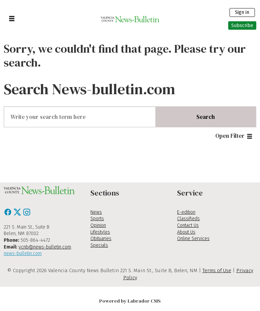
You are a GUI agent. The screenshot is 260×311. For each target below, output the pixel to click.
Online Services (193, 238)
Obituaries (100, 238)
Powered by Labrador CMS (130, 300)
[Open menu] (12, 19)
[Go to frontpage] (130, 18)
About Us (186, 232)
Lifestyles (100, 232)
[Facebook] (8, 214)
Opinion (98, 225)
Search (205, 117)
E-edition (186, 212)
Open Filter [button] (229, 136)
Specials (99, 245)
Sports (97, 219)
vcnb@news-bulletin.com (45, 247)
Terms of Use (216, 270)
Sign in (242, 12)
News (96, 212)
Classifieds (188, 219)
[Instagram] (27, 214)
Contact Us (188, 225)
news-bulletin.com (23, 253)
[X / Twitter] (18, 214)
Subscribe (242, 25)
